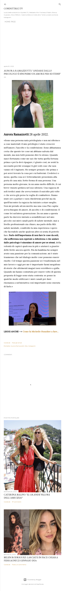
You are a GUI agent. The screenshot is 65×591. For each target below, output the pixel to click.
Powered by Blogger (32, 579)
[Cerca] (59, 3)
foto (26, 346)
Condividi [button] (7, 343)
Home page (10, 22)
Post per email (17, 343)
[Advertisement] (32, 42)
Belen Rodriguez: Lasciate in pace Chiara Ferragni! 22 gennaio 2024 (31, 559)
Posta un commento (19, 564)
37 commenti (16, 502)
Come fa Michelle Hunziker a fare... (40, 331)
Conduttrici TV (13, 8)
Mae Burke (40, 584)
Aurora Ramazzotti (17, 346)
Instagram (32, 346)
